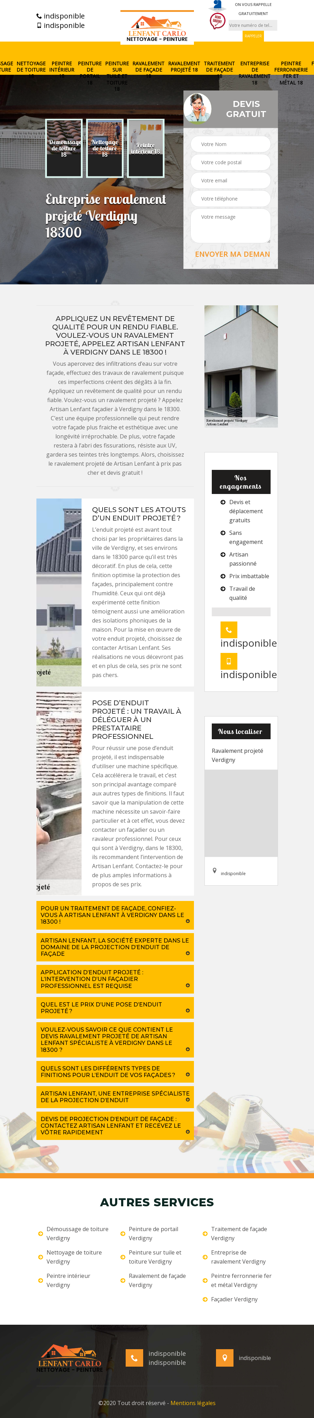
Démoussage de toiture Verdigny (73, 1233)
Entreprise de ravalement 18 (254, 73)
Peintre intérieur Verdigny (64, 1280)
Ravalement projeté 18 (184, 66)
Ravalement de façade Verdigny (153, 1280)
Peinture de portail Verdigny (149, 1233)
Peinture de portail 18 (90, 73)
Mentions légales (193, 1403)
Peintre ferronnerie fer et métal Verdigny (237, 1280)
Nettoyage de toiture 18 (31, 69)
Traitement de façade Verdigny (235, 1233)
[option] (63, 148)
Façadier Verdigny (230, 1299)
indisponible (60, 16)
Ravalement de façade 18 (148, 69)
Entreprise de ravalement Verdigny (234, 1257)
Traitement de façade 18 (219, 69)
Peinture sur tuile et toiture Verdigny (150, 1257)
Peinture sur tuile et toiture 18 (117, 76)
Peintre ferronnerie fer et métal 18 (291, 73)
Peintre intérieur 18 (61, 69)
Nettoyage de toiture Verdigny (70, 1257)
